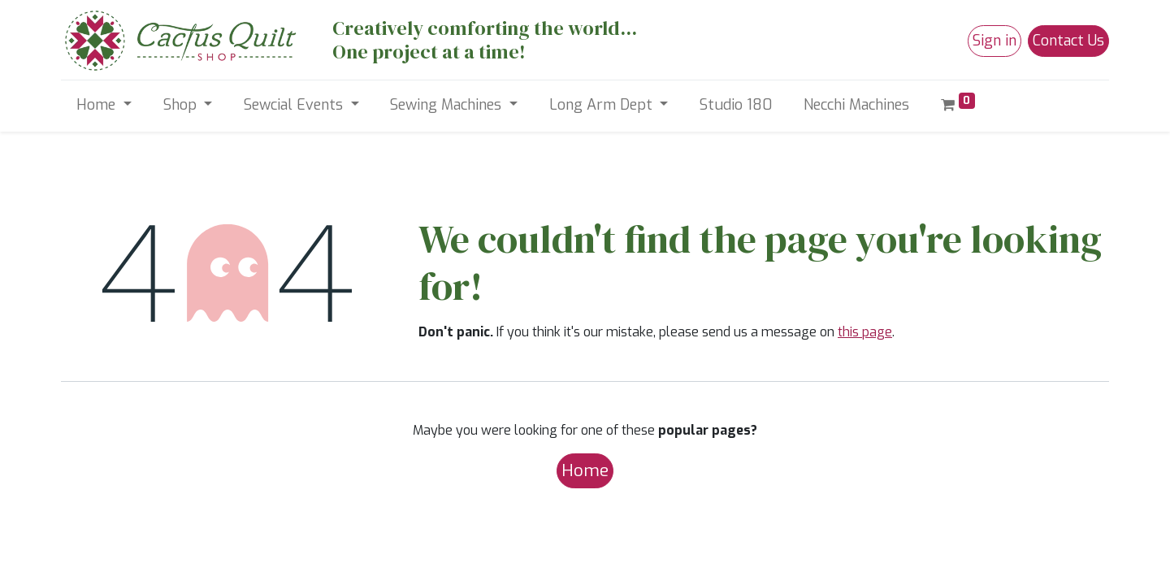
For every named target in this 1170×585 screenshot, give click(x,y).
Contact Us (1068, 40)
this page (865, 331)
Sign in (994, 40)
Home (585, 470)
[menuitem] (736, 105)
